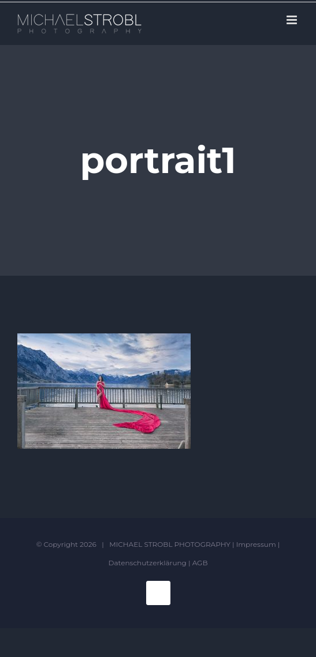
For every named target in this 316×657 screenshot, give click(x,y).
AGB (200, 562)
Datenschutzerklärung (148, 562)
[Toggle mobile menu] (293, 20)
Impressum (256, 544)
